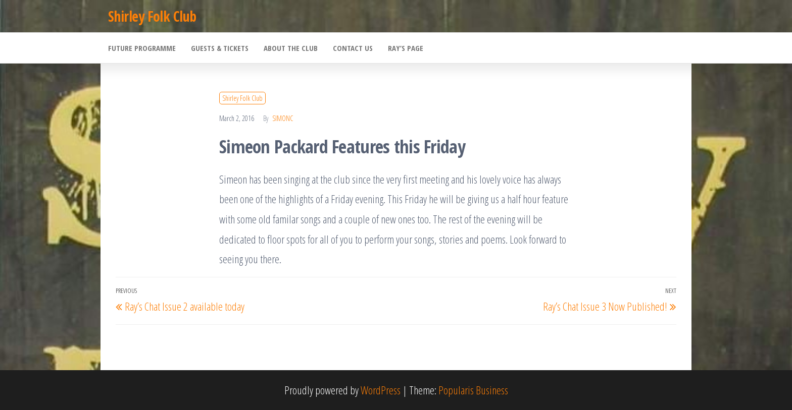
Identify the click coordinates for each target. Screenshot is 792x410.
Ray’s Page (405, 48)
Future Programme (142, 48)
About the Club (291, 48)
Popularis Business (473, 389)
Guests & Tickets (220, 48)
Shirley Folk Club (152, 16)
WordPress (381, 389)
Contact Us (353, 48)
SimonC (282, 118)
